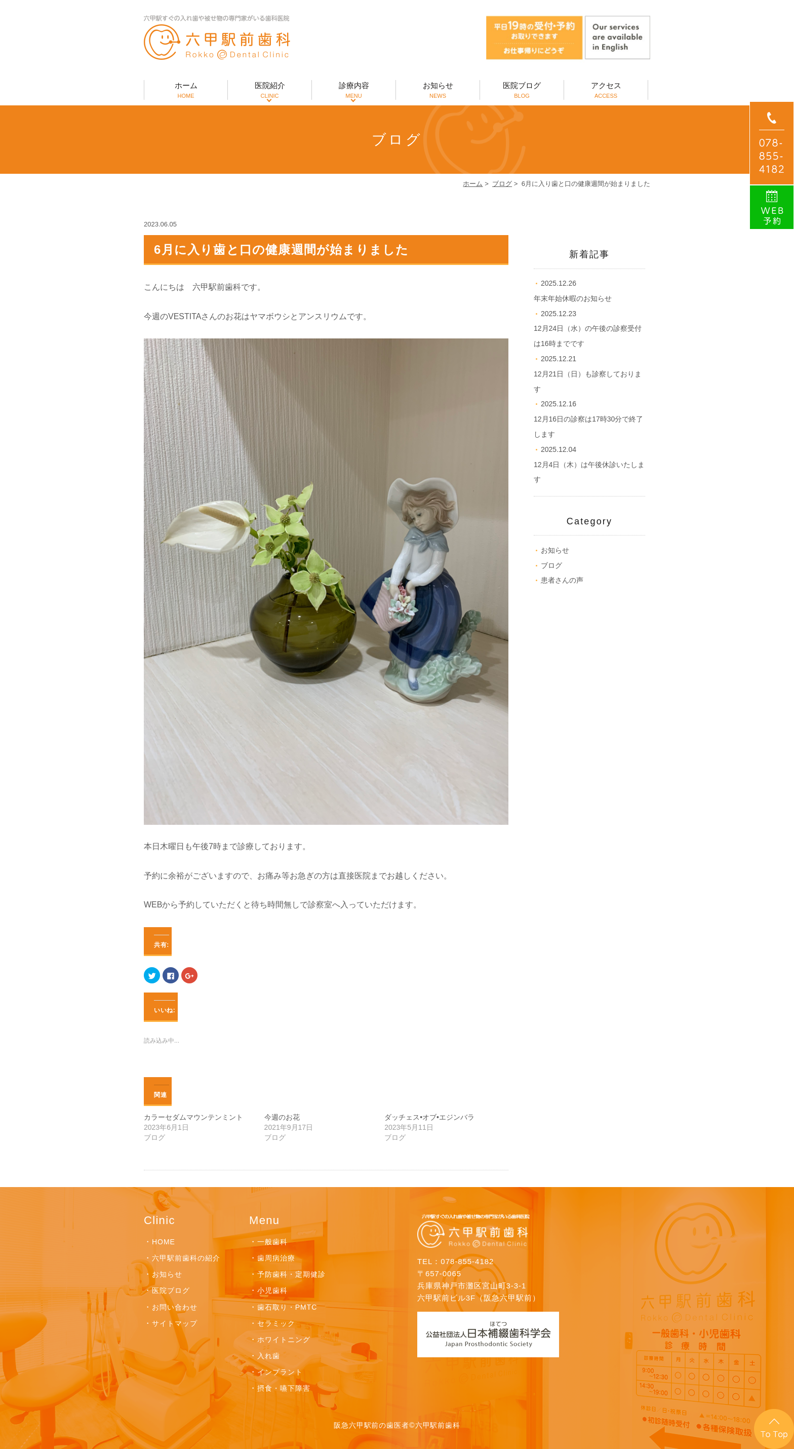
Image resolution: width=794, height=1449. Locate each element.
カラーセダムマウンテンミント (193, 1117)
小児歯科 (272, 1290)
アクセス (606, 90)
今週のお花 (282, 1117)
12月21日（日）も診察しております (588, 374)
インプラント (280, 1372)
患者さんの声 (562, 580)
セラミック (276, 1323)
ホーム (185, 90)
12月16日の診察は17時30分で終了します (588, 419)
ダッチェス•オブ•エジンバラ (429, 1117)
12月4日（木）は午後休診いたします (589, 464)
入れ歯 (268, 1356)
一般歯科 (272, 1242)
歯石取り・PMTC (287, 1307)
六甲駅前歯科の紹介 (186, 1258)
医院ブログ (522, 90)
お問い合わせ (174, 1307)
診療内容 (353, 90)
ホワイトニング (283, 1340)
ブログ (502, 183)
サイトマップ (174, 1323)
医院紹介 (269, 90)
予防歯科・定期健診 (291, 1274)
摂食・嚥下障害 (283, 1388)
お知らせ (438, 90)
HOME (163, 1242)
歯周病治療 (276, 1258)
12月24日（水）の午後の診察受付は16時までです (588, 329)
